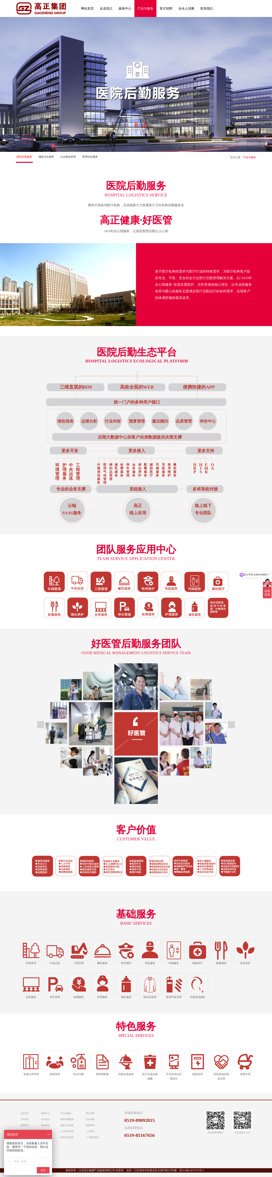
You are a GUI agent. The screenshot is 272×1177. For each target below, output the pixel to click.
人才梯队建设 (92, 1137)
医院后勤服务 (24, 156)
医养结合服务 (90, 156)
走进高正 (106, 8)
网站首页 (87, 8)
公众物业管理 (68, 156)
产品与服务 (65, 1113)
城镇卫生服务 (46, 156)
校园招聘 (90, 1125)
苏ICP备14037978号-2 (191, 1170)
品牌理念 (24, 1125)
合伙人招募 (186, 8)
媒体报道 (45, 1125)
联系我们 (206, 8)
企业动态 (45, 1119)
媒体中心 (125, 8)
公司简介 (24, 1119)
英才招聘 (166, 8)
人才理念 (90, 1131)
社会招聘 (90, 1119)
